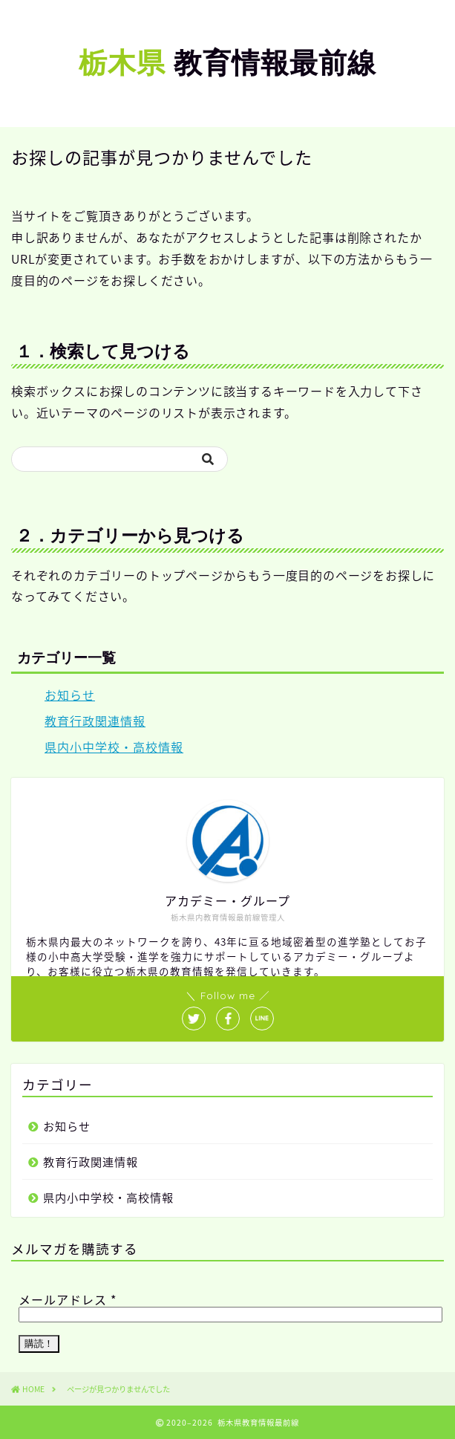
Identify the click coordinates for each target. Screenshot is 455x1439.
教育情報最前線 (227, 62)
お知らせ (70, 695)
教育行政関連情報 (95, 721)
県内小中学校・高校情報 (114, 747)
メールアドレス (68, 1299)
